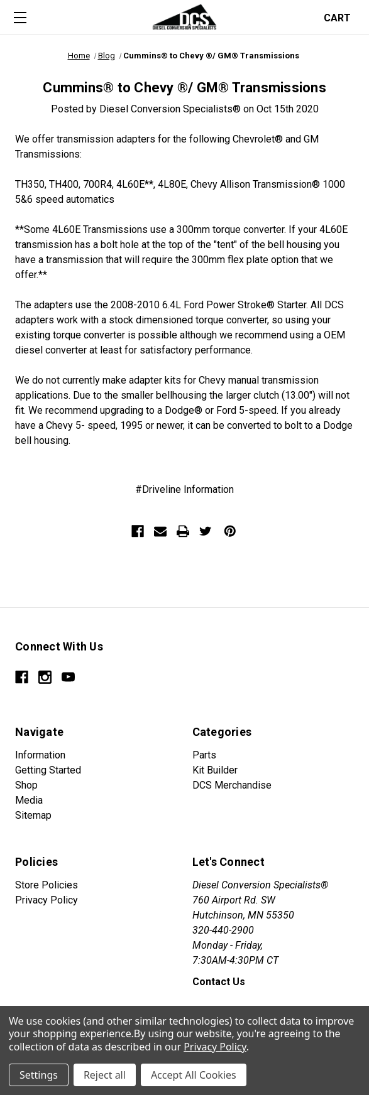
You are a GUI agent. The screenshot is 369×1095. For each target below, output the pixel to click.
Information (40, 755)
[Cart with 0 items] (341, 16)
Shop (26, 785)
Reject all (105, 1075)
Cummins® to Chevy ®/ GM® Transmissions (184, 87)
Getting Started (48, 770)
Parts (204, 755)
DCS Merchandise (232, 785)
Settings (38, 1075)
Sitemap (33, 815)
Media (29, 800)
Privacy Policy (46, 900)
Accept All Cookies (193, 1075)
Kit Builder (215, 770)
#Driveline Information (184, 489)
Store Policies (46, 885)
